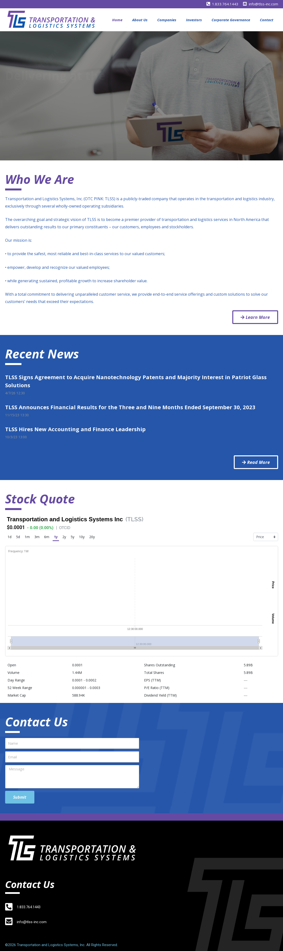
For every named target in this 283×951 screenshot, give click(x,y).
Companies (166, 19)
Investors (194, 19)
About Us (139, 19)
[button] (255, 317)
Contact (266, 19)
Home (117, 19)
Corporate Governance (231, 19)
